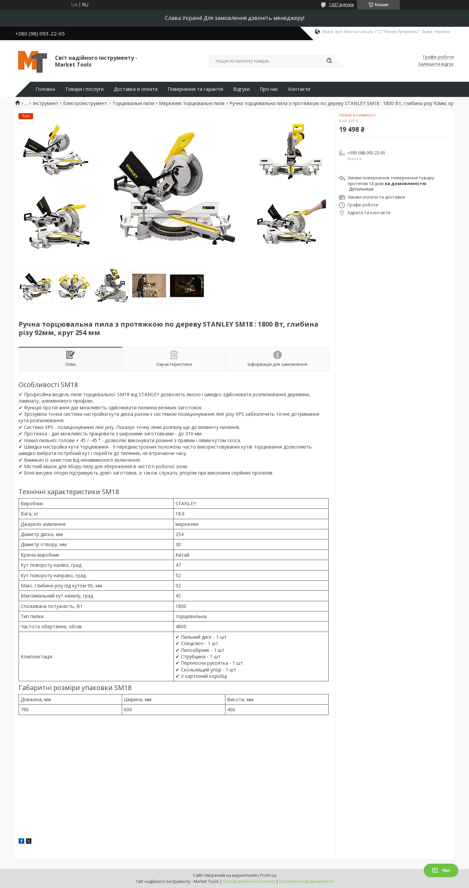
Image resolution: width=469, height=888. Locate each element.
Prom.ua (268, 875)
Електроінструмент (85, 103)
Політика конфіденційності (306, 881)
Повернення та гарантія (195, 89)
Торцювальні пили (133, 103)
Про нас (269, 89)
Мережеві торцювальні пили (191, 103)
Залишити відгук (436, 64)
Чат (441, 870)
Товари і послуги (84, 89)
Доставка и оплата (136, 89)
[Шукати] (329, 61)
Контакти (299, 89)
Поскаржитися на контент (249, 881)
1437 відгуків (341, 4)
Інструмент (45, 103)
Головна (45, 89)
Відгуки (241, 89)
